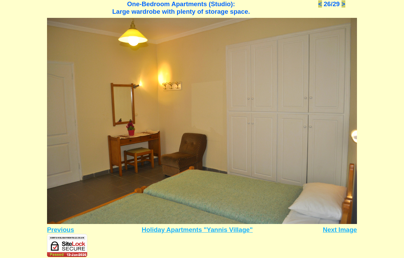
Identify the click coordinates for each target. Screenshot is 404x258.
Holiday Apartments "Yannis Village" (197, 229)
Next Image (340, 229)
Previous (60, 229)
